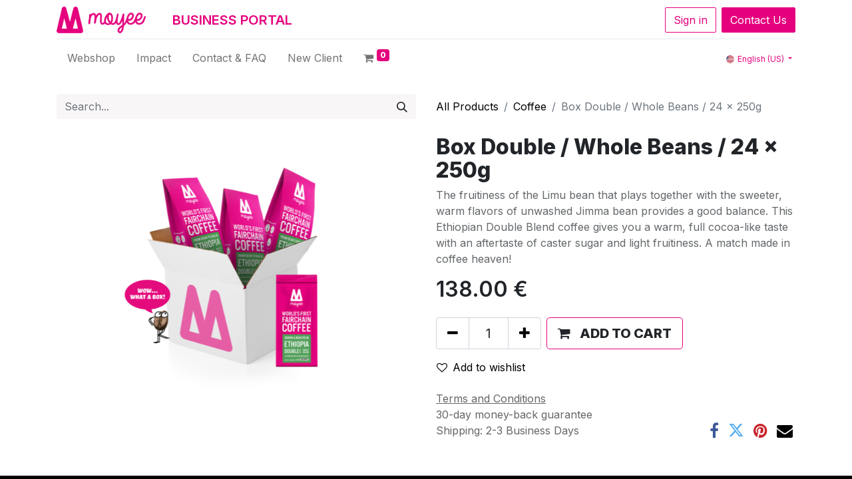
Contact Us (758, 20)
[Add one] (524, 333)
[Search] (402, 106)
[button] (614, 333)
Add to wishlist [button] (481, 367)
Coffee (529, 106)
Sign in (691, 20)
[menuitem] (91, 58)
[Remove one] (452, 333)
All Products (467, 106)
